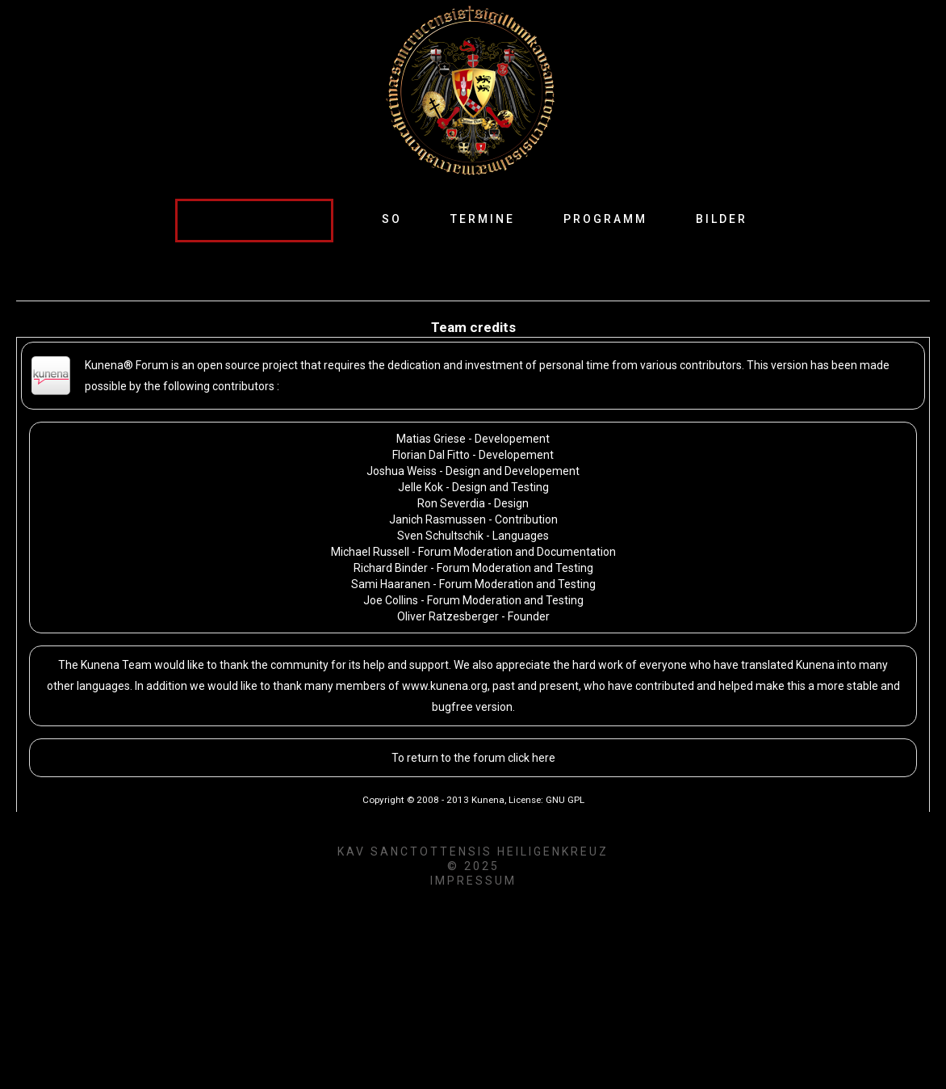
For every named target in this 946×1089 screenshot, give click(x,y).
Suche (175, 199)
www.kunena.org (445, 685)
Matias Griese (431, 438)
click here (531, 757)
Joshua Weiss (401, 471)
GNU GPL (565, 799)
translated (767, 664)
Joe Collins (390, 600)
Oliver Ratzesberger (448, 616)
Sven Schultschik (441, 535)
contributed (664, 685)
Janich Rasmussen (437, 519)
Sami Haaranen (390, 584)
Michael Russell (370, 551)
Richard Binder (391, 567)
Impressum (473, 880)
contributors (243, 386)
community (299, 664)
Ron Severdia (451, 503)
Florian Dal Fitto (431, 454)
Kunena (487, 799)
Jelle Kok (420, 487)
